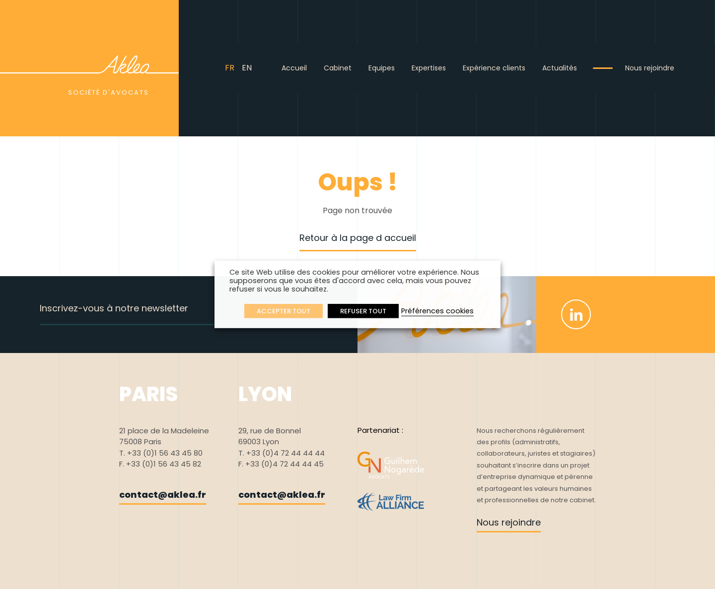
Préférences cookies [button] (437, 311)
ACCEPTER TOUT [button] (283, 311)
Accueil (294, 68)
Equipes (381, 68)
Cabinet (338, 68)
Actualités (559, 68)
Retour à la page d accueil (357, 238)
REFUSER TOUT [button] (363, 311)
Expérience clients (494, 68)
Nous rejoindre (649, 68)
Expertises (429, 68)
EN (247, 67)
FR (229, 67)
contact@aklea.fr (162, 494)
